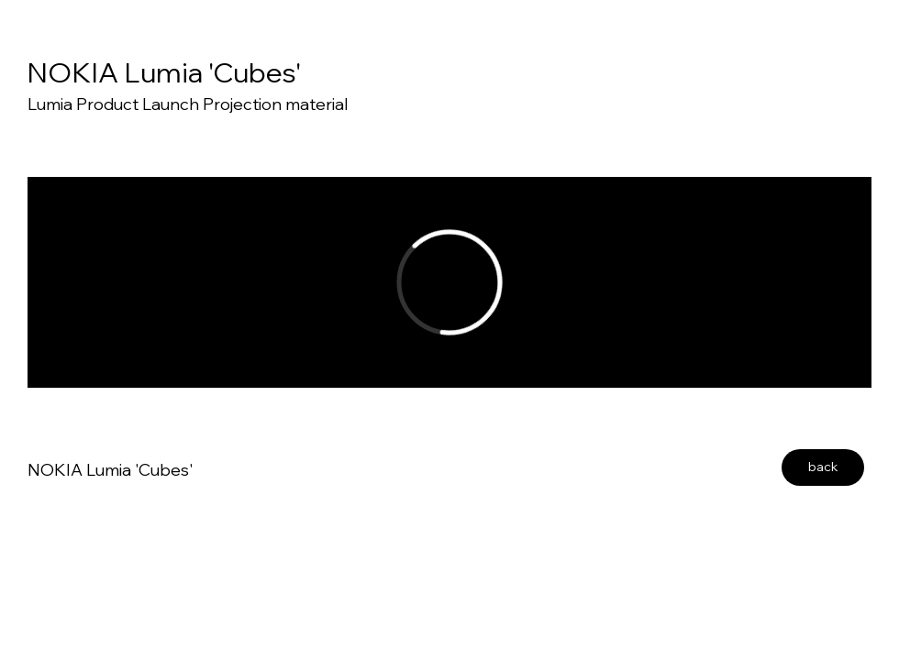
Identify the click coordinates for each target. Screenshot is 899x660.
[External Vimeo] (449, 282)
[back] (823, 467)
